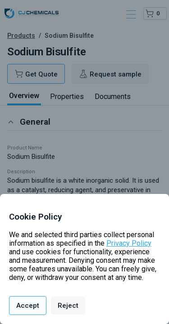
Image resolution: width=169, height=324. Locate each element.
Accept (27, 306)
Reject (68, 306)
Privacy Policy (128, 243)
